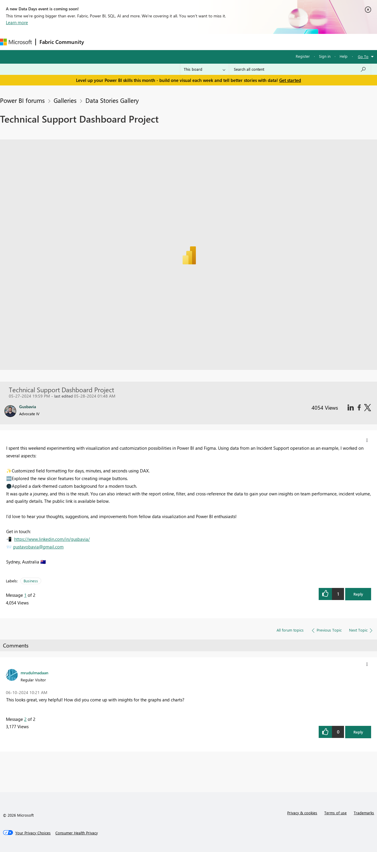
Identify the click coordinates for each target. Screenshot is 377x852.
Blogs (200, 41)
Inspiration (123, 41)
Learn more (17, 22)
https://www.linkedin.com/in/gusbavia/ (52, 539)
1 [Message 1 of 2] (25, 595)
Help (344, 56)
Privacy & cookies (302, 812)
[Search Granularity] (204, 69)
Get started (290, 80)
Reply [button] (358, 593)
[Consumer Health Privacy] (76, 833)
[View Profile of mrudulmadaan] (34, 672)
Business (31, 581)
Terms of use (335, 812)
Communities (174, 41)
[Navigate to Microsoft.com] (16, 42)
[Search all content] (300, 69)
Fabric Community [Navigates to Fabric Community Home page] (61, 41)
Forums (97, 41)
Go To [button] (363, 56)
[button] (367, 440)
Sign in (324, 56)
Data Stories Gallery (112, 100)
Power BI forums (22, 100)
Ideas (147, 41)
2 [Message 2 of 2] (25, 719)
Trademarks (364, 812)
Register (303, 56)
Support (247, 41)
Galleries (65, 100)
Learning (222, 41)
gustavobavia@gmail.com (38, 547)
